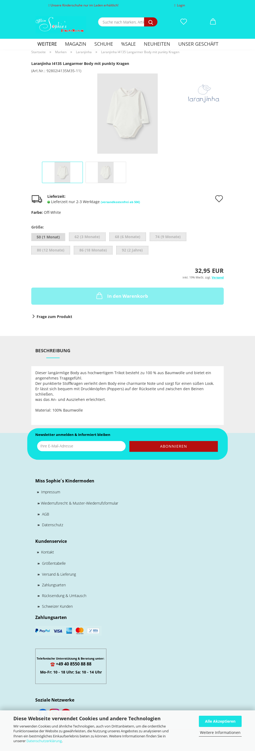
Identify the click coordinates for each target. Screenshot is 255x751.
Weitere (47, 44)
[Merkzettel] (183, 22)
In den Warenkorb (121, 295)
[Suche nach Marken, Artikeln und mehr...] (150, 21)
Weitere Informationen (220, 732)
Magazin (75, 44)
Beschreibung (52, 350)
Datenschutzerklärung (44, 740)
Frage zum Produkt (54, 316)
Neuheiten (157, 44)
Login (179, 5)
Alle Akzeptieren (220, 721)
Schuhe (103, 44)
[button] (213, 22)
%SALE (128, 44)
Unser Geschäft (198, 44)
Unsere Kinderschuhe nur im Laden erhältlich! (83, 5)
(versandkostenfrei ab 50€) (120, 202)
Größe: (37, 227)
